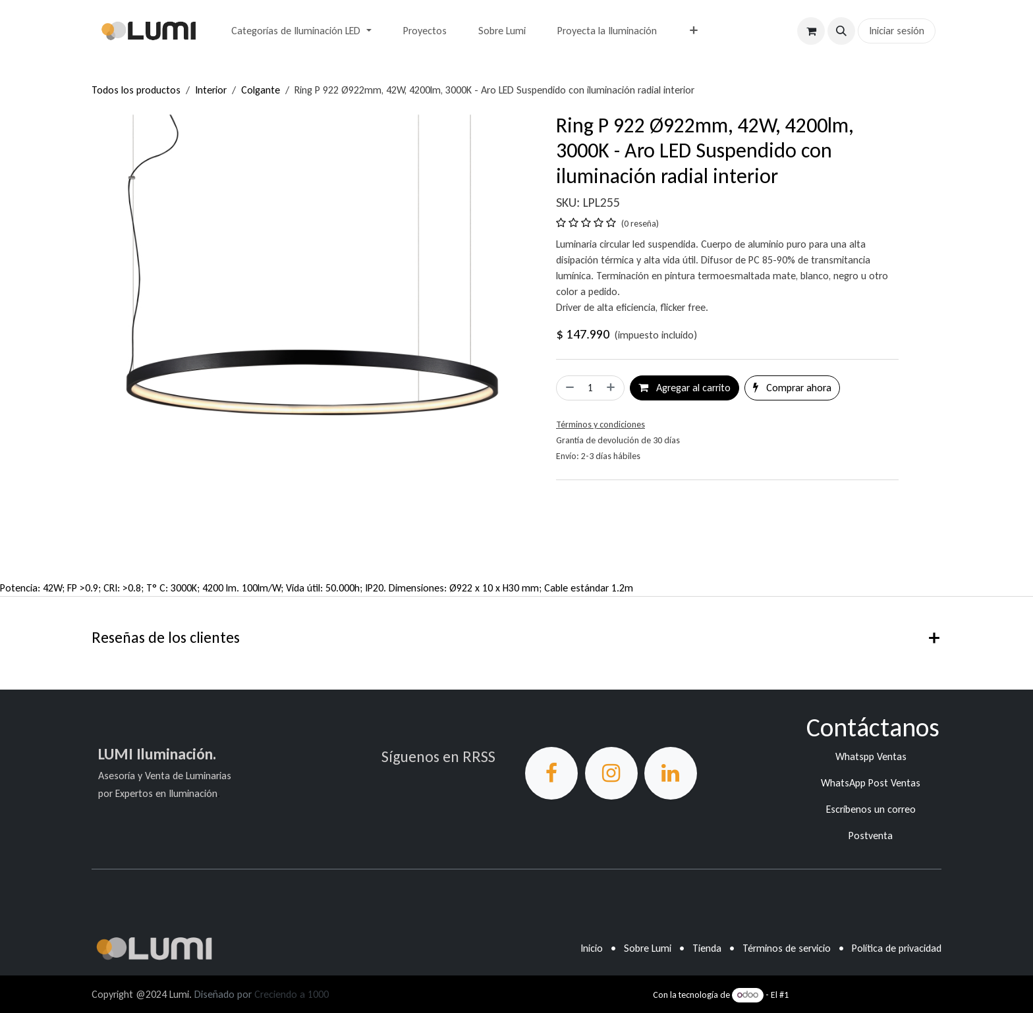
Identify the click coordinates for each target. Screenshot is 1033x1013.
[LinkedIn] (670, 773)
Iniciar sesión (896, 30)
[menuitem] (301, 31)
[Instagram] (611, 773)
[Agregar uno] (612, 388)
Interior (211, 90)
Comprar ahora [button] (792, 387)
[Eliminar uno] (568, 388)
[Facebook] (551, 773)
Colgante (260, 90)
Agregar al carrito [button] (684, 387)
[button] (841, 31)
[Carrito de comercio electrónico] (811, 31)
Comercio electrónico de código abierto (866, 994)
